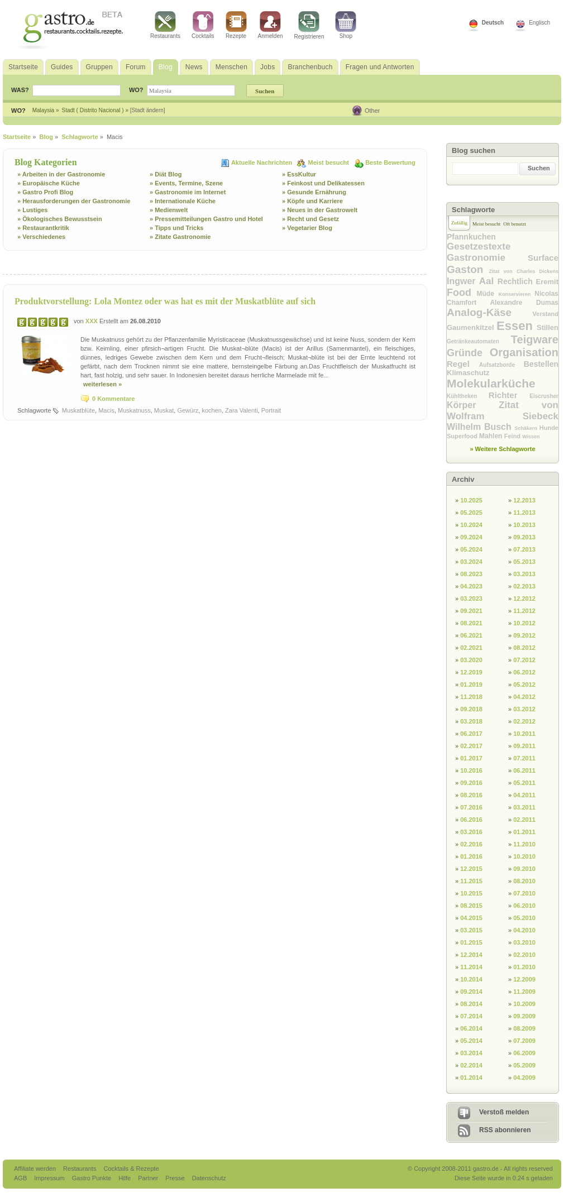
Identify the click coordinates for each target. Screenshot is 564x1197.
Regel (463, 363)
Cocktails (203, 25)
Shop (345, 25)
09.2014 (471, 991)
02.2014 (471, 1065)
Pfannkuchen (471, 236)
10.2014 (471, 979)
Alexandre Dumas (524, 303)
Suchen (539, 168)
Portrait (271, 410)
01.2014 (471, 1077)
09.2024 (471, 537)
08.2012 (524, 647)
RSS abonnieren (505, 1130)
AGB (21, 1178)
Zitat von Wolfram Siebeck (502, 411)
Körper (473, 405)
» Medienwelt (169, 210)
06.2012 (524, 672)
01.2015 (471, 942)
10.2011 (524, 733)
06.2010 (524, 905)
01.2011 (524, 832)
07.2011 (524, 758)
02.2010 (524, 954)
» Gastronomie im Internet (188, 192)
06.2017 (471, 733)
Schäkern (526, 428)
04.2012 (524, 696)
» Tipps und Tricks (176, 227)
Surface (543, 257)
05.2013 (524, 561)
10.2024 (471, 524)
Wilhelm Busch (480, 427)
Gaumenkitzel (471, 327)
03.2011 (524, 807)
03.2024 (471, 561)
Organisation (524, 352)
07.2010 (524, 893)
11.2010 (524, 844)
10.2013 (524, 524)
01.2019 (471, 684)
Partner (149, 1178)
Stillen (547, 327)
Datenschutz (209, 1178)
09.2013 (524, 537)
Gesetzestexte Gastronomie (487, 252)
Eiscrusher (543, 396)
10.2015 (471, 893)
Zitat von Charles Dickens (523, 271)
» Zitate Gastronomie (180, 236)
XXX (92, 321)
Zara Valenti (241, 410)
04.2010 (524, 930)
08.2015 (471, 905)
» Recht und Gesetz (310, 219)
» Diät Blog (165, 174)
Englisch (539, 23)
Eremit (547, 281)
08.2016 (471, 795)
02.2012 (524, 721)
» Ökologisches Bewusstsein (59, 219)
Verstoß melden (504, 1112)
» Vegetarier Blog (307, 227)
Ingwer (463, 281)
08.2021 (471, 623)
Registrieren (309, 25)
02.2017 (471, 746)
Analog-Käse (490, 312)
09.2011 (524, 746)
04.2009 (524, 1077)
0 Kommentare (113, 398)
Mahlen (491, 436)
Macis (106, 410)
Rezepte (236, 25)
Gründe (468, 352)
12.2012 (524, 598)
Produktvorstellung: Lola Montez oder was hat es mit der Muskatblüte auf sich (165, 301)
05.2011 (524, 782)
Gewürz (187, 410)
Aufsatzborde (501, 365)
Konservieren (517, 294)
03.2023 (471, 598)
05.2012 (524, 684)
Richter (509, 395)
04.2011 (524, 795)
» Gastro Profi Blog (45, 192)
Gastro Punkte (92, 1178)
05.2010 (524, 917)
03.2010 (524, 942)
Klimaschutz (468, 372)
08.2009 (524, 1028)
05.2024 (471, 549)
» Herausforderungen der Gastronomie (73, 201)
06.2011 (524, 770)
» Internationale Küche (183, 201)
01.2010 (524, 967)
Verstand (545, 313)
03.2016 (471, 832)
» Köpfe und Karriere (312, 201)
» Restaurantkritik (43, 227)
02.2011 (524, 819)
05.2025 (471, 512)
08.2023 (471, 574)
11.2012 (524, 610)
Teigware (534, 339)
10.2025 (471, 500)
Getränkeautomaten (479, 341)
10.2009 (524, 1003)
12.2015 (471, 868)
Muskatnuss (134, 410)
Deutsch (493, 23)
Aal (488, 281)
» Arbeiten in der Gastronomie (61, 174)
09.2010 (524, 868)
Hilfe (125, 1178)
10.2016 (471, 770)
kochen (211, 410)
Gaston (468, 269)
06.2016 (471, 819)
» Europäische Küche (48, 183)
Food (462, 292)
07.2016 (471, 807)
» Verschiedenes (41, 236)
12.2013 (524, 500)
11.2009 (524, 991)
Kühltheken (468, 396)
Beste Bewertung (390, 162)
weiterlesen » (102, 384)
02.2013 (524, 586)
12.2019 (471, 672)
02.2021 (471, 647)
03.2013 (524, 574)
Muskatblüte (78, 410)
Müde (488, 294)
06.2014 (471, 1028)
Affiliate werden (36, 1168)
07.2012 (524, 660)
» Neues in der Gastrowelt (319, 210)
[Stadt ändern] (147, 110)
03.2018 (471, 721)
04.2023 (471, 586)
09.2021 (471, 610)
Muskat (164, 410)
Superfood (463, 436)
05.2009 (524, 1065)
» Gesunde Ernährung (314, 192)
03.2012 (524, 709)
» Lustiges (32, 210)
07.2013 (524, 549)
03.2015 (471, 930)
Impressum (50, 1178)
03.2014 (471, 1053)
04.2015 (471, 917)
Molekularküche (491, 383)
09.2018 (471, 709)
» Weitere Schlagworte (502, 449)
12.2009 (524, 979)
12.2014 (471, 954)
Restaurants (165, 25)
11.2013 (524, 512)
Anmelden (270, 25)
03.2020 (471, 660)
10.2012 (524, 623)
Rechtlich (517, 281)
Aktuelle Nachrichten (262, 162)
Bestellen (541, 364)
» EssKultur (299, 174)
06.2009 (524, 1053)
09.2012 (524, 635)
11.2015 (471, 881)
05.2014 (471, 1040)
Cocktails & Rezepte (131, 1168)
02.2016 (471, 844)
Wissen (530, 436)
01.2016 (471, 856)
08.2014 (471, 1003)
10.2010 (524, 856)
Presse (174, 1178)
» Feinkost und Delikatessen (323, 183)
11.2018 (471, 696)
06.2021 (471, 635)
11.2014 (471, 967)
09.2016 (471, 782)
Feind (513, 436)
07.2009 (524, 1040)
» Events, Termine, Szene (186, 183)
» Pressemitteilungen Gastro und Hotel (206, 219)
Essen (516, 326)
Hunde (548, 427)
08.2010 (524, 881)
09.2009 (524, 1016)
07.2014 (471, 1016)
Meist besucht (329, 162)
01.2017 (471, 758)
